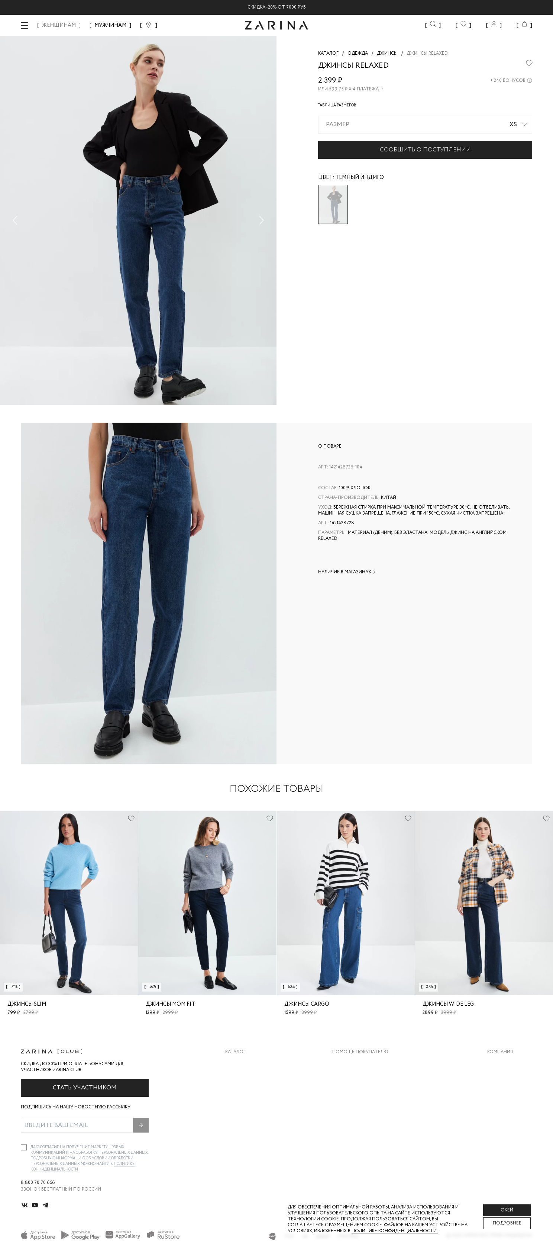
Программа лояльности (363, 1108)
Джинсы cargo (306, 1004)
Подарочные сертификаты (366, 1123)
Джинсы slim (26, 1004)
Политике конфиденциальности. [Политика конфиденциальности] (395, 1231)
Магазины (499, 1123)
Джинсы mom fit (170, 1004)
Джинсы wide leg (448, 1004)
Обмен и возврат (353, 1078)
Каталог (235, 1052)
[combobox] (425, 125)
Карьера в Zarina (507, 1078)
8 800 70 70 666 (38, 1183)
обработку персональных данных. (112, 1153)
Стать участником (85, 1087)
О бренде (498, 1063)
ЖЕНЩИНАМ (59, 25)
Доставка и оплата (356, 1063)
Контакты (499, 1093)
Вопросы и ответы (356, 1093)
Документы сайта (355, 1138)
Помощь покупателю (360, 1052)
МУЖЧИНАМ (110, 25)
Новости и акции (509, 1108)
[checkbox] (24, 1147)
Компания (500, 1052)
